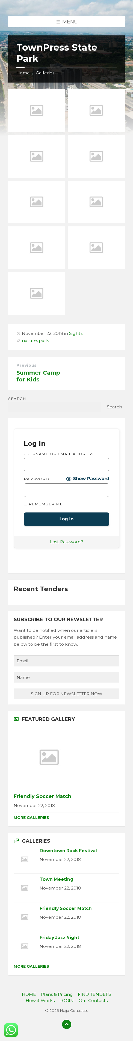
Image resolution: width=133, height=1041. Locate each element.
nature (29, 340)
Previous (26, 365)
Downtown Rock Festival (68, 850)
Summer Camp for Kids (38, 376)
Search (17, 398)
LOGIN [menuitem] (67, 1000)
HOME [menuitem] (29, 994)
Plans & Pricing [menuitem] (57, 994)
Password (36, 479)
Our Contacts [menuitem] (93, 1000)
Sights (75, 333)
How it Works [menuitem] (40, 1000)
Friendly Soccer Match (42, 796)
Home (23, 72)
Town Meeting (56, 879)
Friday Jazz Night (59, 937)
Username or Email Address (59, 454)
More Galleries (31, 817)
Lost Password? (66, 541)
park (44, 340)
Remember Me (43, 504)
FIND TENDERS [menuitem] (94, 994)
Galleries (45, 72)
